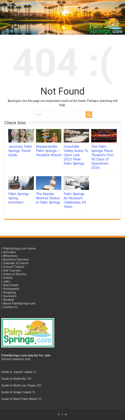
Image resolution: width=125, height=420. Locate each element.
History (8, 278)
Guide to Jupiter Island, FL (19, 372)
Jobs (6, 281)
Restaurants (11, 289)
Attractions (10, 256)
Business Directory (16, 259)
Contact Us (10, 307)
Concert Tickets (13, 267)
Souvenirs (10, 296)
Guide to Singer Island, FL (18, 392)
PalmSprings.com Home (19, 248)
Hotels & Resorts (14, 274)
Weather (8, 300)
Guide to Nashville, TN (16, 379)
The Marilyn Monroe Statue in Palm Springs (48, 198)
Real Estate (10, 285)
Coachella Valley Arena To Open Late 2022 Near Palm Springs (76, 155)
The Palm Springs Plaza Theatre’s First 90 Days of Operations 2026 (102, 157)
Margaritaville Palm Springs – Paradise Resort (48, 150)
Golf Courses (12, 270)
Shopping (9, 292)
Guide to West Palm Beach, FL (21, 399)
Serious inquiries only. (16, 359)
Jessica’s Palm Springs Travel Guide (20, 150)
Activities (9, 252)
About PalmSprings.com (19, 303)
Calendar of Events (15, 263)
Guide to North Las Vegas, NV (21, 385)
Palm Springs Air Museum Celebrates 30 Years (75, 200)
